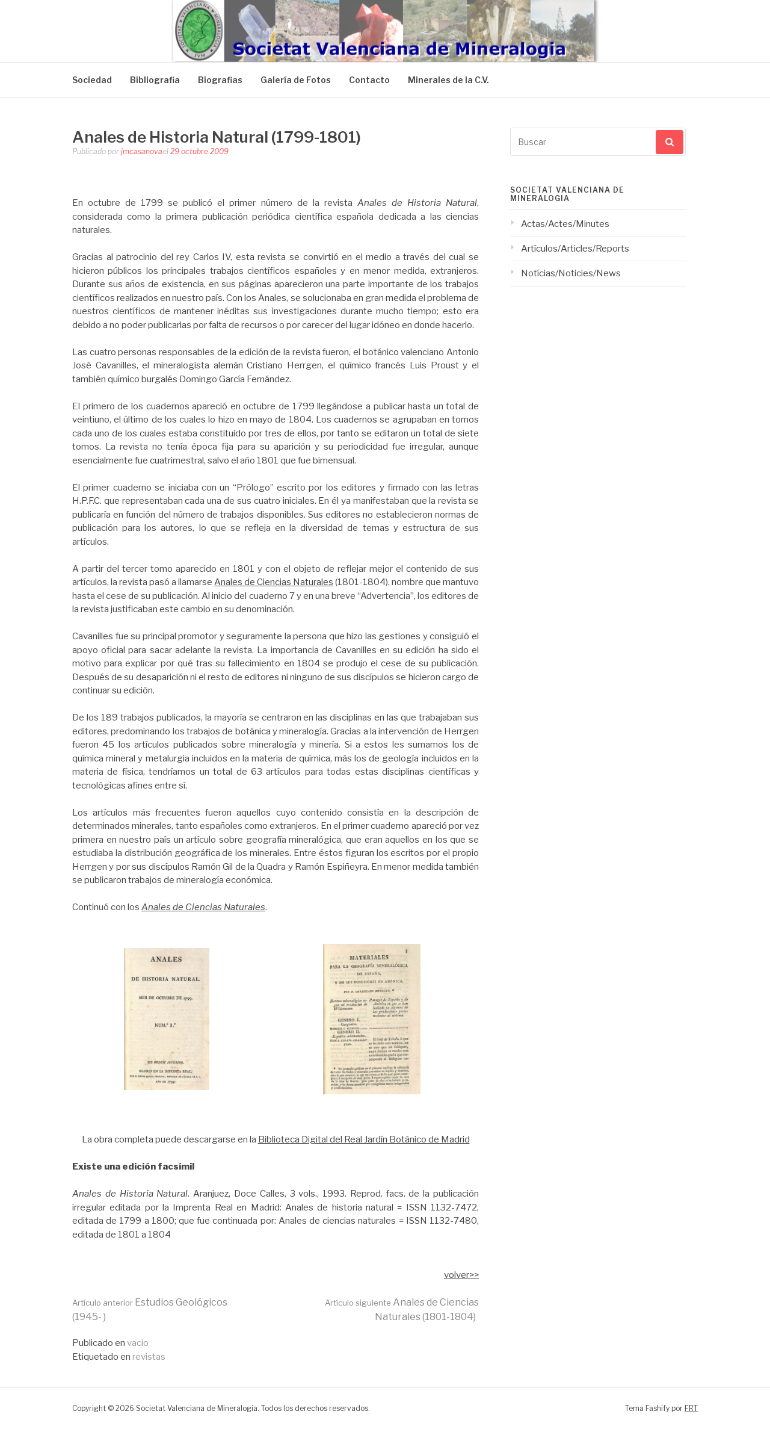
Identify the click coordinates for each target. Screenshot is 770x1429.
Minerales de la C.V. (448, 80)
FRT (691, 1408)
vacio (138, 1343)
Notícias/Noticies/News (571, 273)
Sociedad (92, 80)
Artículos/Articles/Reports (575, 248)
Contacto (369, 80)
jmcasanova (141, 151)
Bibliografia (155, 80)
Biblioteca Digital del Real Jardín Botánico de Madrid (364, 1139)
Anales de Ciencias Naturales (273, 582)
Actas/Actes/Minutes (565, 224)
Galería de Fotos (295, 80)
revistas (148, 1356)
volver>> (461, 1274)
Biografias (220, 80)
